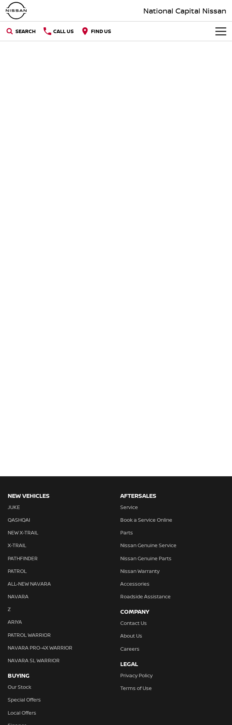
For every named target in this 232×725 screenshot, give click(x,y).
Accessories (135, 583)
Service (129, 507)
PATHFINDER (23, 558)
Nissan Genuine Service (148, 545)
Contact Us (133, 623)
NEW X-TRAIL (23, 532)
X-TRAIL (17, 545)
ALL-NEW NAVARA (29, 583)
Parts (126, 532)
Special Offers (24, 699)
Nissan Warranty (140, 571)
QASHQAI (19, 519)
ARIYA (15, 621)
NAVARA (18, 596)
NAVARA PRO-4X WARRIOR (40, 647)
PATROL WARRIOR (29, 634)
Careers (130, 648)
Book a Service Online (146, 519)
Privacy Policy (136, 675)
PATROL (17, 571)
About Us (131, 635)
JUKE (14, 507)
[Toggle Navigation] (220, 31)
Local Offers (22, 712)
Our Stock (19, 686)
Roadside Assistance (145, 596)
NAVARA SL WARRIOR (34, 660)
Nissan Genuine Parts (145, 558)
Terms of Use (136, 688)
